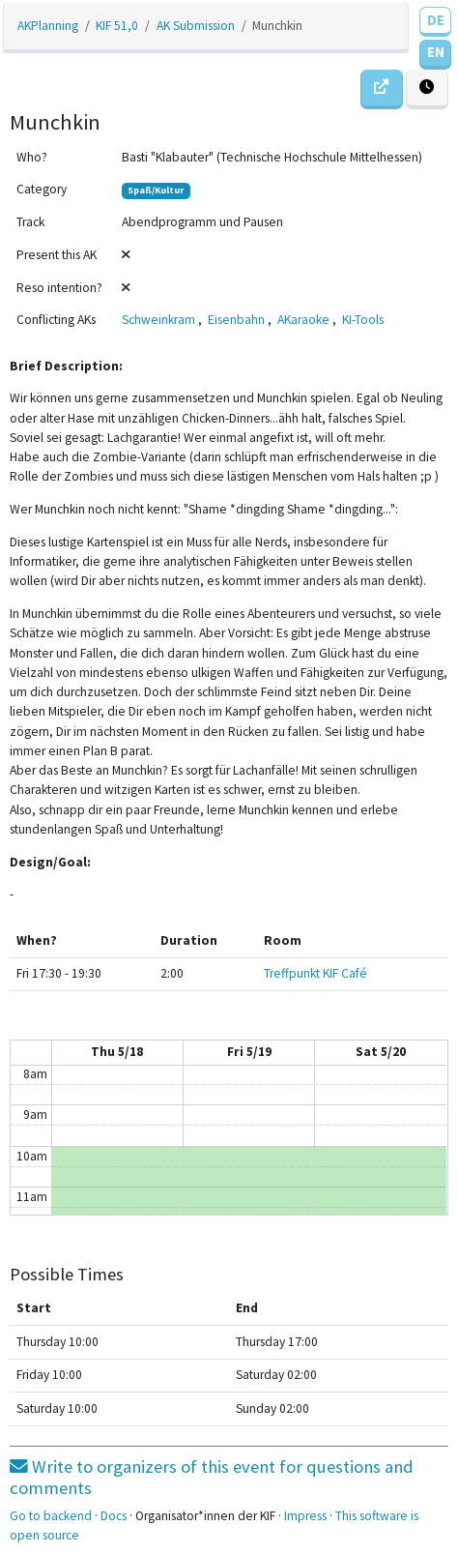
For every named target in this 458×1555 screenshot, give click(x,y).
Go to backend (51, 1516)
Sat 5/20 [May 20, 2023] (381, 1051)
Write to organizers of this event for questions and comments (212, 1477)
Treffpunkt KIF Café (315, 973)
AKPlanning (47, 25)
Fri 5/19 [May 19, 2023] (249, 1051)
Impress (305, 1516)
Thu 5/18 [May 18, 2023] (117, 1051)
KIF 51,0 (117, 25)
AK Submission (196, 25)
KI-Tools (363, 319)
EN (435, 52)
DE (435, 20)
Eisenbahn (236, 319)
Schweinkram (158, 319)
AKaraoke (303, 319)
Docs (113, 1516)
